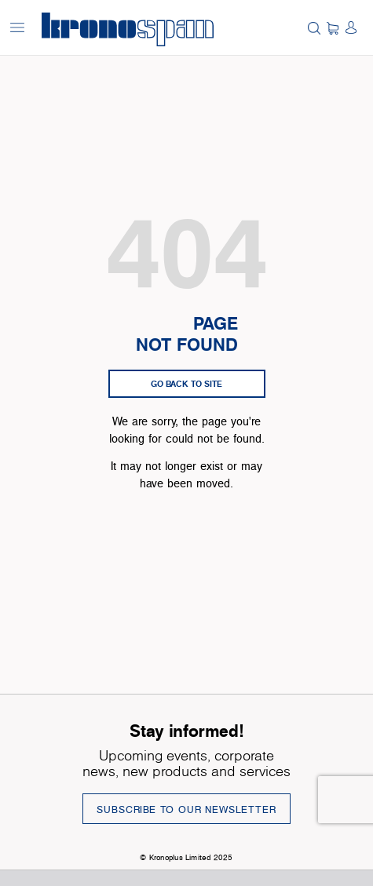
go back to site (186, 383)
